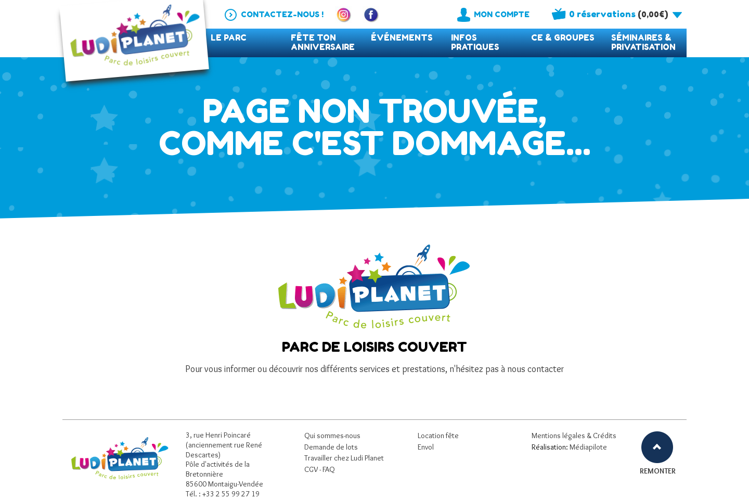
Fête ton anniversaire (323, 42)
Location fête (438, 435)
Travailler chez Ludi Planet (344, 458)
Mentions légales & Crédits (574, 435)
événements (402, 38)
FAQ (328, 469)
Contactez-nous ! (282, 14)
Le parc (229, 38)
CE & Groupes (563, 38)
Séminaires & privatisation (643, 42)
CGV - (313, 469)
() (618, 14)
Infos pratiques (475, 42)
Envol (426, 447)
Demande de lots (331, 447)
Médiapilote (588, 447)
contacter (545, 368)
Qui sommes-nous (332, 435)
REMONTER (657, 471)
